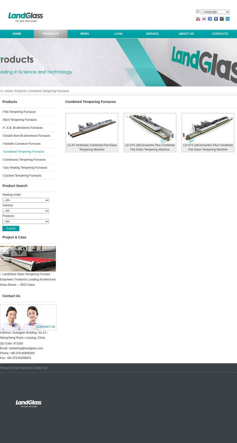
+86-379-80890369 (22, 353)
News (84, 34)
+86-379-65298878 (19, 358)
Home (8, 91)
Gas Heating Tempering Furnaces (25, 167)
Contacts (220, 34)
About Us (186, 34)
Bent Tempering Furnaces (20, 119)
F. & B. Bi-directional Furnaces (23, 127)
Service (152, 34)
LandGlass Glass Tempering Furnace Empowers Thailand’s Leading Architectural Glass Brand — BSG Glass (28, 279)
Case (118, 34)
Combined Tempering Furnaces (49, 91)
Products (51, 34)
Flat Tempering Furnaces (20, 112)
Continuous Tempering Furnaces (24, 159)
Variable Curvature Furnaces (22, 143)
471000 (18, 343)
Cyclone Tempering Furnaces (22, 175)
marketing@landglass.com (26, 348)
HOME (17, 34)
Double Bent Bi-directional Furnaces (27, 135)
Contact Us (40, 368)
